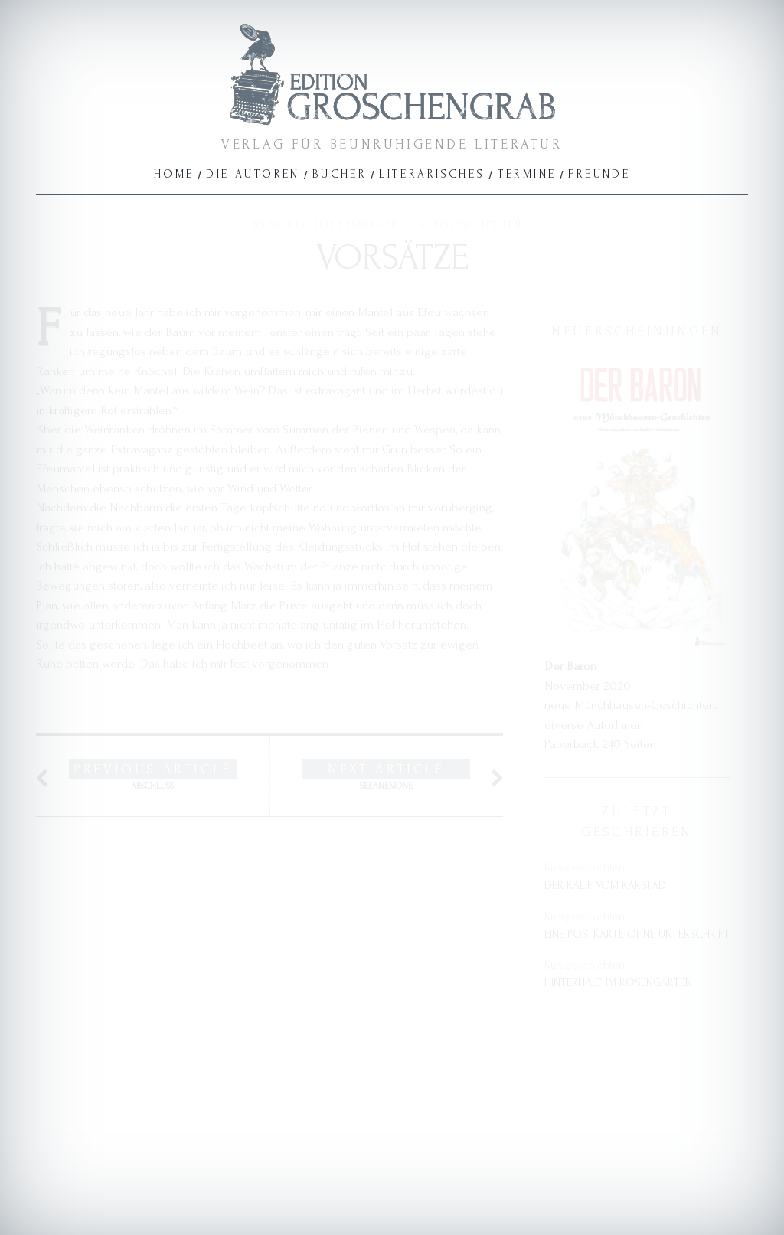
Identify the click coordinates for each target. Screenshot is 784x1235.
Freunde (599, 174)
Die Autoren (252, 174)
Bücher (339, 174)
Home (174, 174)
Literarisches (432, 174)
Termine (527, 174)
